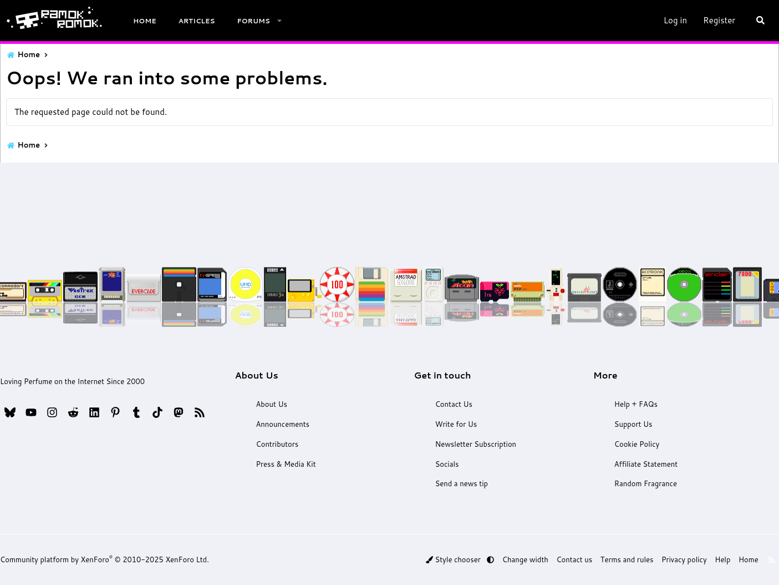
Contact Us (452, 405)
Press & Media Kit (289, 465)
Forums (255, 21)
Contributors (280, 445)
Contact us (577, 560)
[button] (280, 21)
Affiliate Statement (640, 465)
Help (715, 560)
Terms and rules (626, 560)
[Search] (759, 20)
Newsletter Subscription (474, 445)
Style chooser (465, 560)
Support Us (627, 425)
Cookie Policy (630, 445)
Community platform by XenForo (107, 560)
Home (146, 21)
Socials (445, 465)
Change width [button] (531, 560)
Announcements (286, 425)
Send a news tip (459, 485)
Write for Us (454, 425)
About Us (275, 405)
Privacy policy (679, 560)
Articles (198, 21)
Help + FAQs (630, 405)
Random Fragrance (639, 485)
